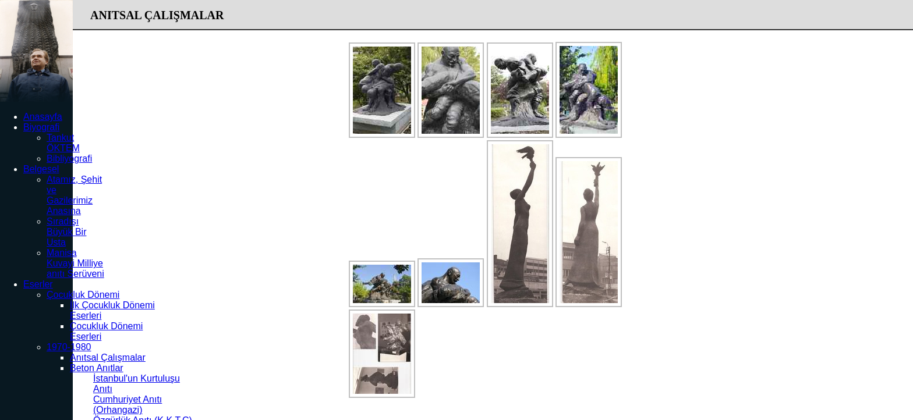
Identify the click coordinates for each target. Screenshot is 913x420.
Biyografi (41, 127)
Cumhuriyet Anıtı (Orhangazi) (127, 404)
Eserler (38, 284)
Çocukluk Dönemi (83, 295)
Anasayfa (42, 117)
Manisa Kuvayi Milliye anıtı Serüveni (75, 263)
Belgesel (41, 169)
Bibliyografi (69, 158)
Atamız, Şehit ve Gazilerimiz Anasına (74, 195)
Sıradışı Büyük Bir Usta (66, 231)
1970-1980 (69, 347)
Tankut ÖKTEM (63, 143)
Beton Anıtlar (96, 368)
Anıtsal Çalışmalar (108, 357)
